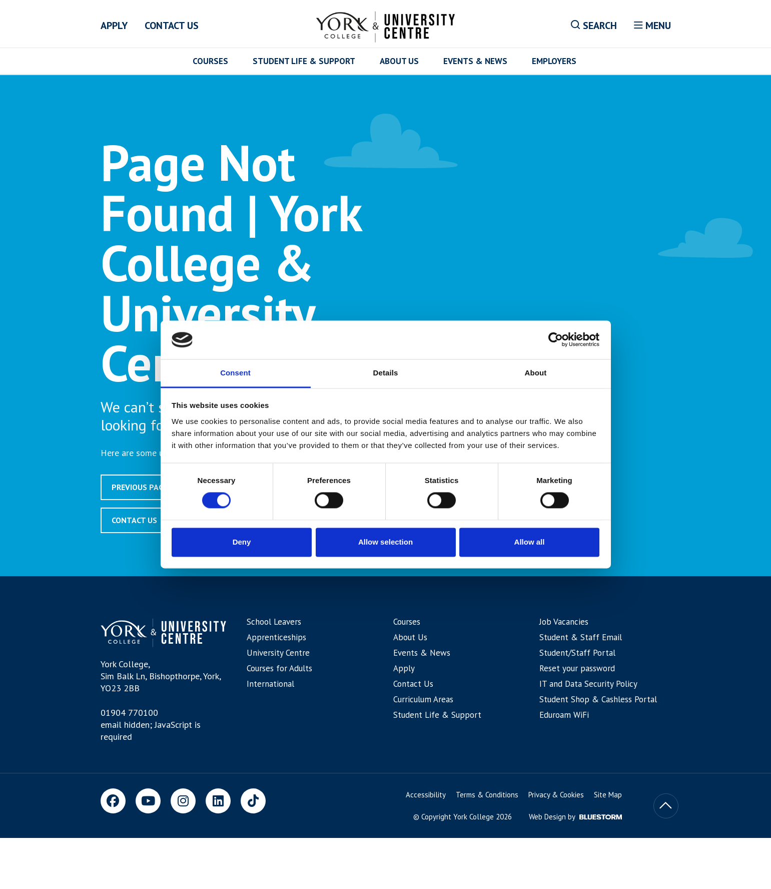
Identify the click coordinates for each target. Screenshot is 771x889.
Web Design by (575, 816)
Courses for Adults (279, 668)
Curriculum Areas (423, 699)
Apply (114, 25)
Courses (210, 61)
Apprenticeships (276, 637)
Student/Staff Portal (577, 652)
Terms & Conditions (487, 794)
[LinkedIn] (218, 800)
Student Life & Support (304, 61)
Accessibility (426, 794)
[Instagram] (183, 800)
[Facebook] (113, 800)
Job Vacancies (563, 621)
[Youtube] (148, 800)
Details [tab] (385, 372)
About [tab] (536, 372)
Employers (554, 61)
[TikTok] (253, 800)
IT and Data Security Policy (588, 683)
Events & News (475, 61)
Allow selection (385, 542)
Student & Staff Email (580, 637)
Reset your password (577, 668)
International (270, 683)
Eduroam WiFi (564, 714)
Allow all (529, 542)
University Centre (278, 652)
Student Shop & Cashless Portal (598, 699)
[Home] (385, 25)
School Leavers (274, 621)
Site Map (608, 794)
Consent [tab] (235, 372)
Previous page (140, 487)
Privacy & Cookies (556, 794)
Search (593, 25)
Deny (242, 542)
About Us (399, 61)
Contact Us (172, 25)
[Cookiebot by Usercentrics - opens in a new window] (555, 339)
